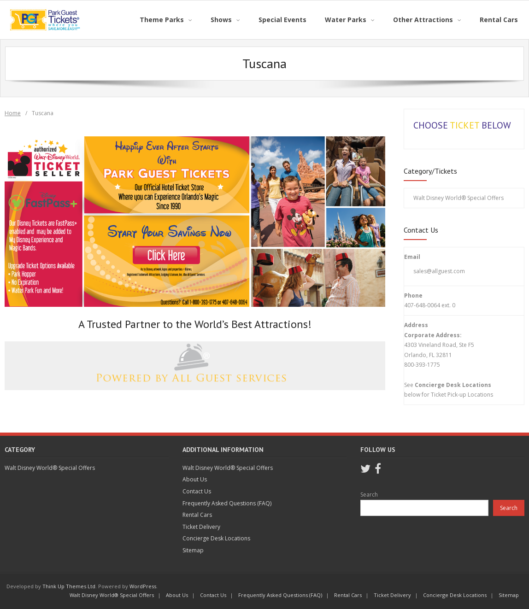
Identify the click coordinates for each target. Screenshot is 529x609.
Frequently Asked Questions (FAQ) (226, 503)
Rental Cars (197, 515)
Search (369, 494)
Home (13, 113)
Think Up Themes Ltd (68, 586)
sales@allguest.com (439, 271)
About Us (194, 479)
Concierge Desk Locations (216, 538)
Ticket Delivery (201, 527)
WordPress (142, 586)
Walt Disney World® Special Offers (458, 198)
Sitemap (193, 550)
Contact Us (196, 491)
